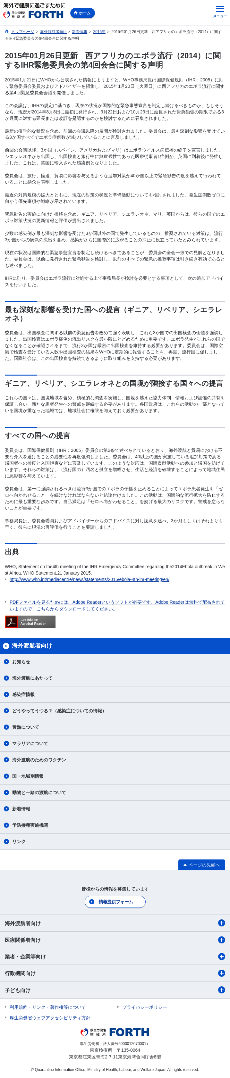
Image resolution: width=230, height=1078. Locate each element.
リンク (19, 841)
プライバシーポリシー (144, 1007)
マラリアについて (30, 743)
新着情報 (21, 808)
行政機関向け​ (115, 973)
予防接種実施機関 (30, 825)
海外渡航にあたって (32, 678)
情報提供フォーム (116, 901)
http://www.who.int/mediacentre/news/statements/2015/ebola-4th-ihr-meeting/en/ (92, 579)
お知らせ (21, 661)
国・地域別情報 (28, 776)
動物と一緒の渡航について (39, 792)
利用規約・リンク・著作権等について (48, 1007)
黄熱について (25, 727)
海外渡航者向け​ (115, 922)
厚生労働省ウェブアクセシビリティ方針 (50, 1017)
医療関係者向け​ (115, 939)
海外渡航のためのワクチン (39, 759)
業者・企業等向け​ (115, 956)
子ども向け (115, 989)
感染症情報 (23, 694)
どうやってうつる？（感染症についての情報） (59, 710)
